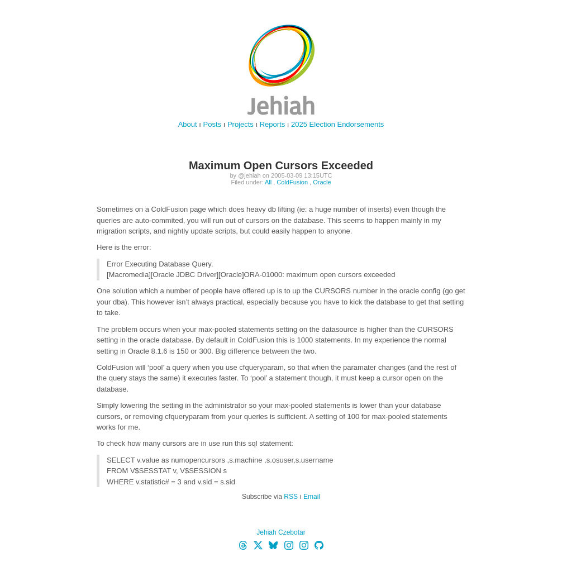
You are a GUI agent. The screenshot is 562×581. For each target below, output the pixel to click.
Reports (272, 124)
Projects (240, 124)
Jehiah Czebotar (280, 532)
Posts (212, 124)
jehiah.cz (281, 70)
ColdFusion (292, 182)
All (268, 182)
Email (311, 497)
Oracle (322, 182)
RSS (291, 497)
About (187, 124)
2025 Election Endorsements (337, 124)
